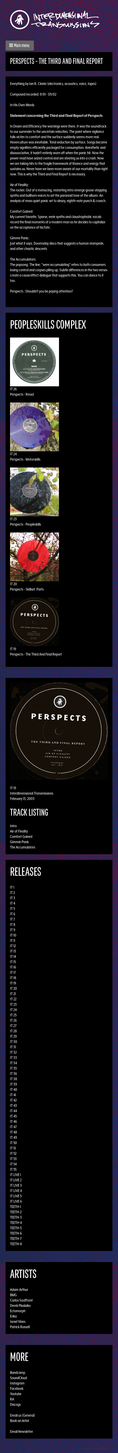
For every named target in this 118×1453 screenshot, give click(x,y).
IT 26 (13, 389)
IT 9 (12, 930)
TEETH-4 (16, 1222)
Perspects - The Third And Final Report (36, 654)
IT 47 (13, 1127)
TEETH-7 (16, 1238)
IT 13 (13, 951)
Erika (13, 1316)
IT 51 (13, 1148)
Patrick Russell (20, 1327)
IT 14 (13, 956)
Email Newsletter (21, 1431)
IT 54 (13, 1164)
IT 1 (12, 887)
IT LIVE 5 (16, 1196)
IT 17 (13, 972)
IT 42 (13, 1100)
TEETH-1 (15, 1206)
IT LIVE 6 (16, 1201)
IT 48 (13, 1132)
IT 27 (13, 1025)
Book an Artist (19, 1420)
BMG (13, 1295)
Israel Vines (17, 1321)
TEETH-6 (16, 1233)
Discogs (15, 1404)
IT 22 (13, 999)
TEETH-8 (16, 1244)
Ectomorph (17, 1311)
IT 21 (13, 994)
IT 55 (13, 1169)
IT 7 (12, 919)
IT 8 (12, 924)
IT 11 (12, 940)
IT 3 (12, 898)
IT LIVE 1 (15, 1174)
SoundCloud (18, 1378)
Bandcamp (17, 1372)
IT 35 (13, 1068)
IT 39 (13, 1084)
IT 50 (13, 1143)
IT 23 (13, 519)
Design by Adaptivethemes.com (98, 1448)
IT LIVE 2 (16, 1180)
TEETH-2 (16, 1212)
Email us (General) (22, 1415)
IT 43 (13, 1105)
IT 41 (13, 1095)
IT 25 (13, 1015)
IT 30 (13, 1041)
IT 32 (13, 1052)
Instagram (17, 1383)
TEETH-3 (16, 1217)
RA (12, 1399)
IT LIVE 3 (16, 1185)
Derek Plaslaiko (20, 1305)
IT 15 (13, 962)
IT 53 (13, 1159)
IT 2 (12, 892)
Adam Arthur (19, 1289)
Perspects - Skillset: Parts (27, 589)
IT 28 (13, 1031)
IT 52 (13, 1153)
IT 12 (13, 946)
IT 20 (13, 584)
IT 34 (13, 1063)
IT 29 (13, 1036)
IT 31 (13, 1047)
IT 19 (13, 649)
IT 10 (13, 935)
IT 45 (13, 1116)
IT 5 (12, 908)
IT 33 (13, 1057)
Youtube (15, 1394)
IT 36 (13, 1073)
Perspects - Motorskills (25, 459)
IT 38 (13, 1079)
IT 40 (13, 1089)
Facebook (16, 1388)
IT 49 (13, 1137)
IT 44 (13, 1111)
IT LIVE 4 (16, 1190)
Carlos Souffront (21, 1300)
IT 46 (13, 1121)
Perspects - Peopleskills (25, 524)
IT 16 (13, 967)
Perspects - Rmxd (22, 394)
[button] (20, 46)
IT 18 (13, 978)
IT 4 (12, 903)
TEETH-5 (16, 1228)
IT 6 (12, 914)
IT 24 (13, 454)
